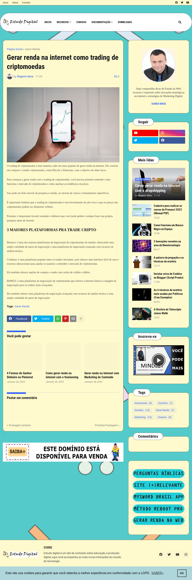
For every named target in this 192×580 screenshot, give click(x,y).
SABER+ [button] (157, 573)
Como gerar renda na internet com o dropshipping (157, 188)
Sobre (15, 2)
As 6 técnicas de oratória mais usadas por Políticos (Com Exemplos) (168, 293)
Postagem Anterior (20, 425)
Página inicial (14, 49)
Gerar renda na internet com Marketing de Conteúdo (101, 375)
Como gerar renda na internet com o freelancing (62, 375)
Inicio (5, 2)
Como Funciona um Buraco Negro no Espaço (168, 227)
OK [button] (182, 573)
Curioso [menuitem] (81, 22)
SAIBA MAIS (158, 103)
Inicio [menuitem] (47, 22)
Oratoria (164, 417)
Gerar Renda (32, 49)
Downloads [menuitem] (125, 22)
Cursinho (165, 403)
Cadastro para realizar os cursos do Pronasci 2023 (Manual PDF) (168, 209)
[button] (180, 22)
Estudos (142, 410)
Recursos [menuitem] (63, 22)
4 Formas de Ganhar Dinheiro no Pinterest (20, 375)
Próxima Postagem (106, 425)
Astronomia (143, 403)
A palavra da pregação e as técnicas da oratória (169, 259)
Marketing (143, 417)
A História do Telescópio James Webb (167, 311)
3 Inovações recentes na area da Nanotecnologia (167, 243)
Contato (26, 2)
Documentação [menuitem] (101, 22)
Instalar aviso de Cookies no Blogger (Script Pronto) (168, 275)
